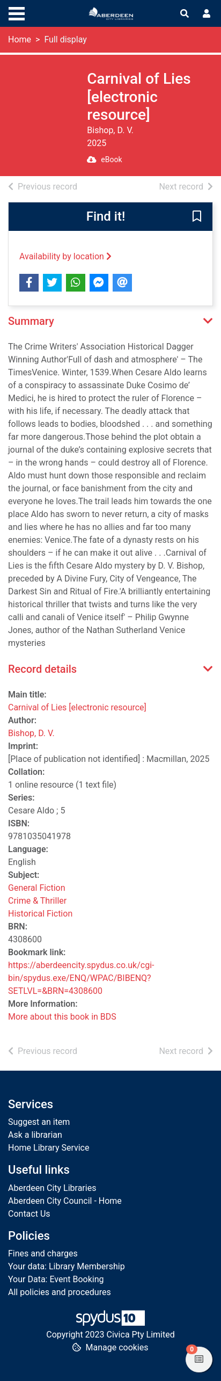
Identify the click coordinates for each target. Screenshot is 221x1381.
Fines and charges (43, 1253)
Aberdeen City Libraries (52, 1188)
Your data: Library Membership (66, 1266)
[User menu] (206, 14)
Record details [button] (42, 669)
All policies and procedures (59, 1292)
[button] (197, 217)
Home (19, 39)
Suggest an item (39, 1122)
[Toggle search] (184, 14)
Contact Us (29, 1214)
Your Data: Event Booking (56, 1279)
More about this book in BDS (62, 1017)
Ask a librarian (35, 1135)
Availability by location (65, 256)
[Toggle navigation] (17, 12)
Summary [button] (31, 321)
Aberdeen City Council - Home (65, 1201)
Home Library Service (48, 1148)
